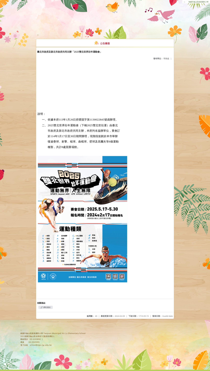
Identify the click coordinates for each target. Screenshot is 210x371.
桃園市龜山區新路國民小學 (198, 2)
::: (184, 2)
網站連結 (46, 307)
